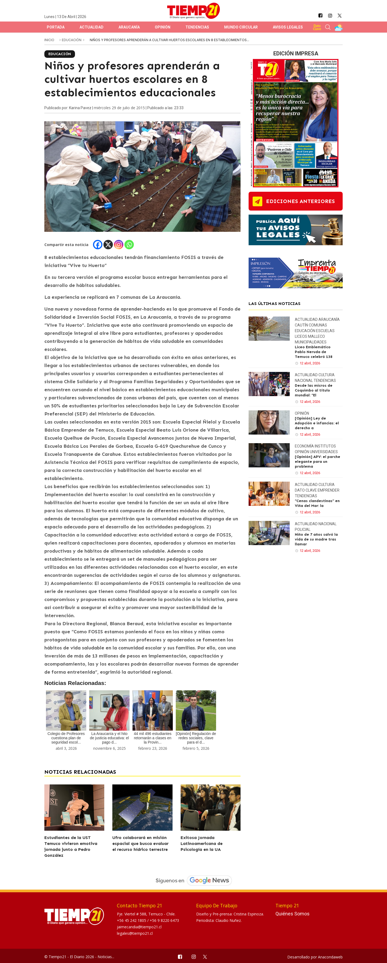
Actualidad (91, 27)
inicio (49, 40)
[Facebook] (97, 244)
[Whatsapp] (129, 244)
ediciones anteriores (300, 201)
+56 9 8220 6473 (164, 920)
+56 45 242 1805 (132, 920)
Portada (55, 27)
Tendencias (197, 27)
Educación (72, 40)
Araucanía (129, 27)
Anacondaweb (330, 957)
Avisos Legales (288, 27)
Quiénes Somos (292, 913)
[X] (108, 244)
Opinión (162, 27)
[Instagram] (118, 244)
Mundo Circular (241, 27)
